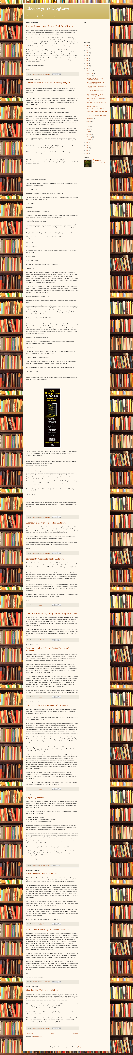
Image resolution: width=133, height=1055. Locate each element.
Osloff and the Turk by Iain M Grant (42, 990)
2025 (87, 45)
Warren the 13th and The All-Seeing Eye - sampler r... (96, 99)
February (89, 137)
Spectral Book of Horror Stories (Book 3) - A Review (49, 26)
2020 (87, 58)
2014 (87, 145)
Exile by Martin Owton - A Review (41, 874)
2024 (87, 47)
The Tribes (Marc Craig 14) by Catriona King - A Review (51, 613)
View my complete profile (99, 163)
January (89, 139)
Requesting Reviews (35, 797)
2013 (87, 148)
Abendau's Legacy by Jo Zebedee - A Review (46, 523)
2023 (87, 50)
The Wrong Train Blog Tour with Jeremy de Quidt (48, 82)
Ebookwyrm (98, 160)
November (90, 73)
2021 (87, 55)
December (90, 70)
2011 (87, 153)
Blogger (80, 1046)
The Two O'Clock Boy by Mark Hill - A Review (47, 705)
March (89, 134)
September (90, 118)
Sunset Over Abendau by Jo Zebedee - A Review (47, 929)
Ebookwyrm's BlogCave (47, 8)
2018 (87, 63)
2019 (87, 60)
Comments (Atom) (38, 1036)
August (89, 121)
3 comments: (46, 865)
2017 (87, 66)
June (88, 126)
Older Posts (75, 1033)
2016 (87, 68)
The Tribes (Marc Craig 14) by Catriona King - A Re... (95, 95)
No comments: (46, 74)
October (89, 76)
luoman (69, 1046)
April (88, 131)
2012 (87, 150)
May (88, 129)
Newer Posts (30, 1033)
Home (52, 1033)
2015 (87, 142)
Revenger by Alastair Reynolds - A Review (45, 559)
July (88, 124)
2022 (87, 53)
